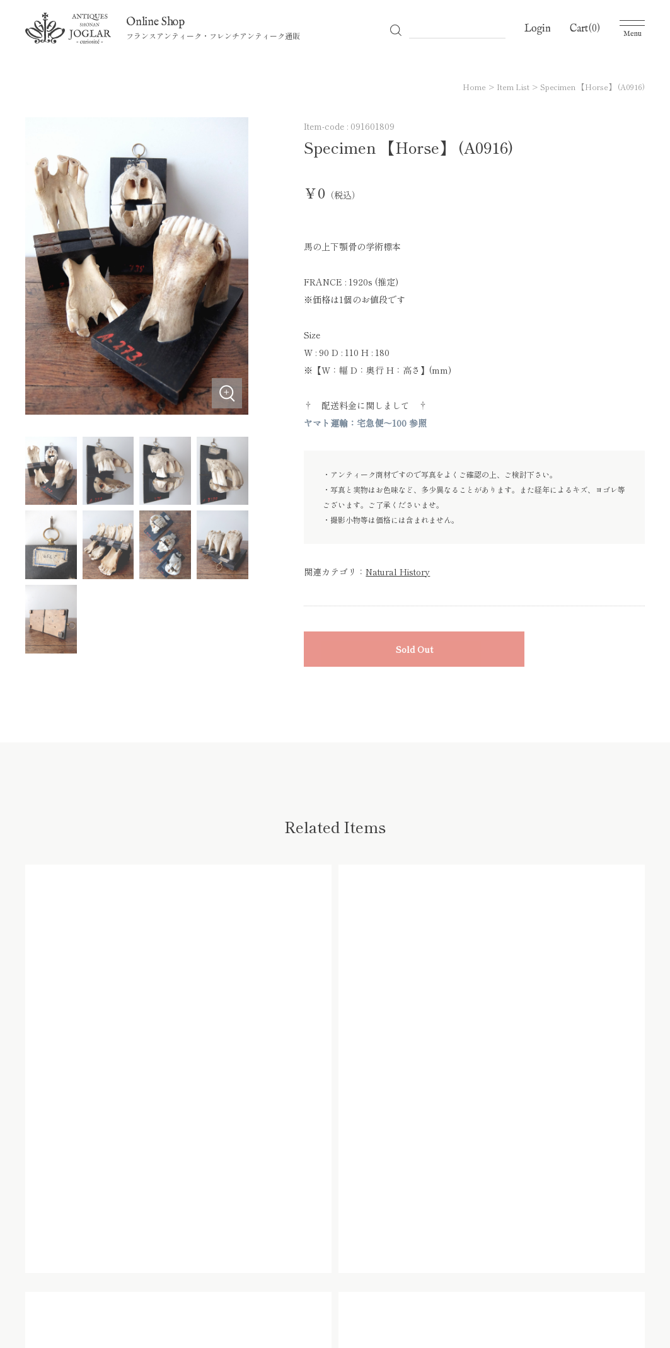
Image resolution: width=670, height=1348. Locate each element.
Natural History (398, 571)
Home (474, 86)
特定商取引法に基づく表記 (492, 1270)
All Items (151, 1270)
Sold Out (414, 649)
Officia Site (47, 1270)
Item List (513, 86)
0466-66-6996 (147, 1167)
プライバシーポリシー (376, 1270)
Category (209, 1270)
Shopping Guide (279, 1270)
